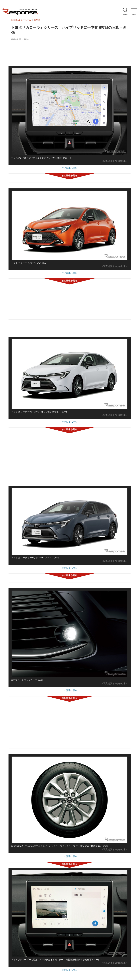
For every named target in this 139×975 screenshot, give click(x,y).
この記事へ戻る (69, 168)
